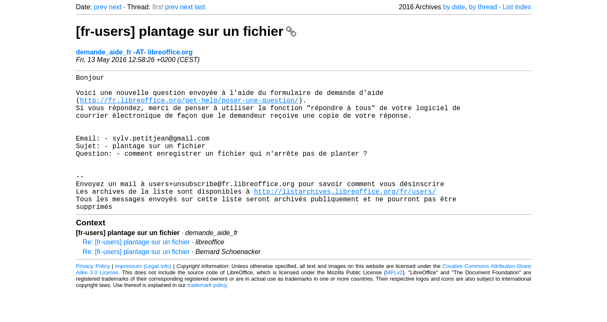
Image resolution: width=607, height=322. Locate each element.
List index (516, 7)
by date (454, 7)
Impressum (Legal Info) (143, 296)
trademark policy (207, 315)
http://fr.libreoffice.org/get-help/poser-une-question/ (189, 106)
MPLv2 (394, 303)
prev (100, 7)
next (115, 7)
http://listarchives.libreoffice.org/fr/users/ (345, 218)
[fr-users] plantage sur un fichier (186, 31)
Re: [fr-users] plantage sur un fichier (136, 272)
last (200, 7)
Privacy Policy (93, 296)
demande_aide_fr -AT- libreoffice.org (134, 52)
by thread (483, 7)
